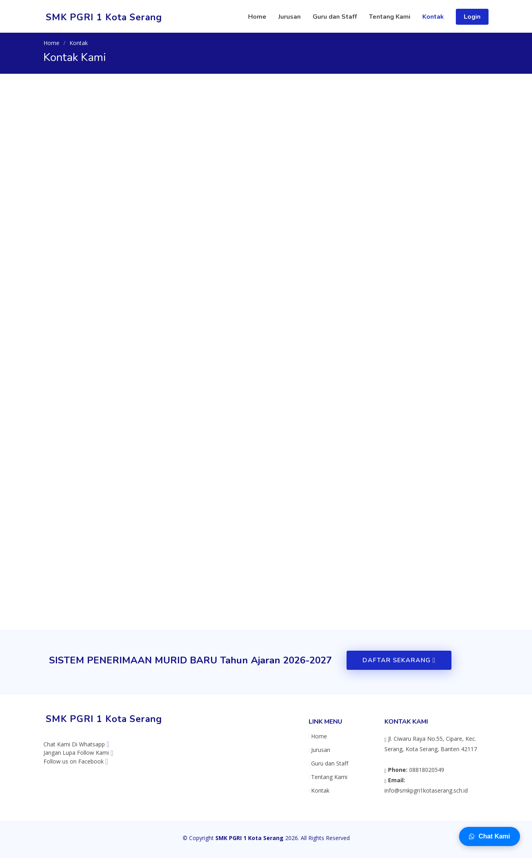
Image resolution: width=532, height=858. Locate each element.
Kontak (433, 16)
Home (257, 16)
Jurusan (289, 16)
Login (472, 16)
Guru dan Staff (335, 16)
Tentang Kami (389, 16)
